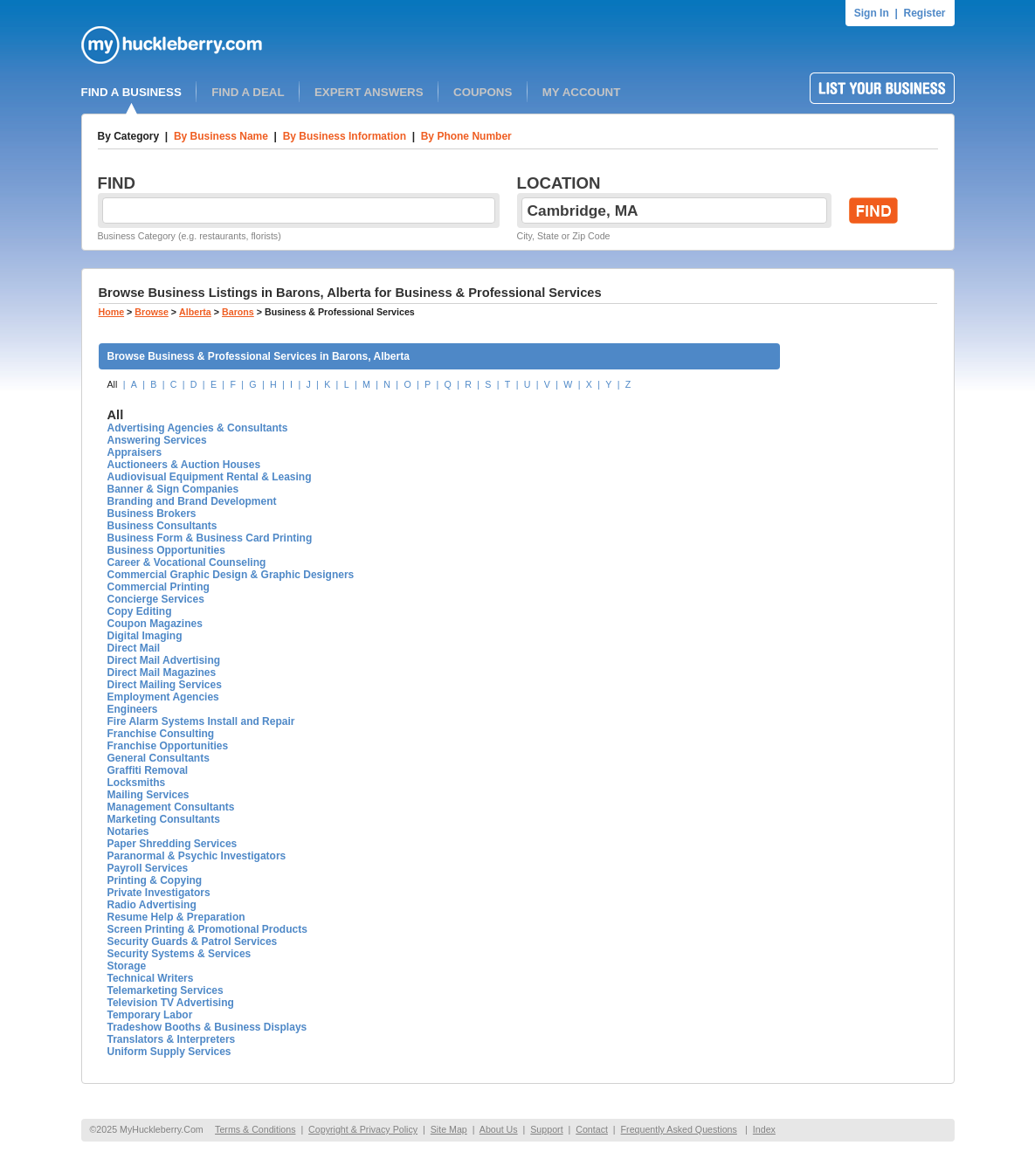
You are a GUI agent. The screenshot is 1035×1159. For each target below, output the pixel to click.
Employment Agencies (163, 697)
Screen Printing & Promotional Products (207, 929)
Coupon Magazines (155, 623)
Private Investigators (158, 892)
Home (112, 312)
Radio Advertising (152, 905)
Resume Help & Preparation (176, 917)
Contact (592, 1129)
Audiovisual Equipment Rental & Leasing (209, 477)
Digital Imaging (145, 636)
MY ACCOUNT (581, 92)
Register (924, 13)
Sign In (871, 13)
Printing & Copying (155, 880)
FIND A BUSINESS (131, 92)
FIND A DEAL (247, 92)
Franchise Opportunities (168, 746)
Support (546, 1129)
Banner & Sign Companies (173, 489)
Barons (238, 312)
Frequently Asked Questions (679, 1129)
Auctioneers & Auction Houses (184, 465)
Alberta (195, 312)
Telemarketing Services (165, 990)
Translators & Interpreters (171, 1039)
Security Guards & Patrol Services (192, 941)
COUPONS (482, 92)
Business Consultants (162, 526)
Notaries (128, 831)
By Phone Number (466, 136)
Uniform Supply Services (169, 1051)
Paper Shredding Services (172, 844)
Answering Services (157, 440)
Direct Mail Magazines (162, 672)
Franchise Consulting (161, 734)
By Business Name (221, 136)
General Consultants (158, 758)
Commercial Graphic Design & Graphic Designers (231, 575)
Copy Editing (139, 611)
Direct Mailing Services (164, 685)
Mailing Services (148, 795)
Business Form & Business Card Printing (210, 538)
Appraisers (134, 452)
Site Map (449, 1129)
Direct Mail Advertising (164, 660)
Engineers (132, 709)
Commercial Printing (158, 587)
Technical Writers (150, 978)
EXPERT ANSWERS (369, 92)
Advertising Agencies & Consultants (197, 428)
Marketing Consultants (163, 819)
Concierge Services (155, 599)
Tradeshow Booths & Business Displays (207, 1027)
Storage (127, 966)
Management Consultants (171, 807)
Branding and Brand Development (192, 501)
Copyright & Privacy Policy (362, 1129)
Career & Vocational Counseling (186, 562)
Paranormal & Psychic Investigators (196, 856)
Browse (152, 312)
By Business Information (344, 136)
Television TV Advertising (170, 1003)
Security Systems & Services (179, 954)
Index (764, 1129)
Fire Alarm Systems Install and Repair (201, 721)
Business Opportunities (166, 550)
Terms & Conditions (255, 1129)
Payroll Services (148, 868)
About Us (499, 1129)
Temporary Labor (150, 1015)
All (112, 384)
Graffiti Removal (148, 770)
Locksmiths (136, 782)
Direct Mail (134, 648)
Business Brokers (152, 513)
